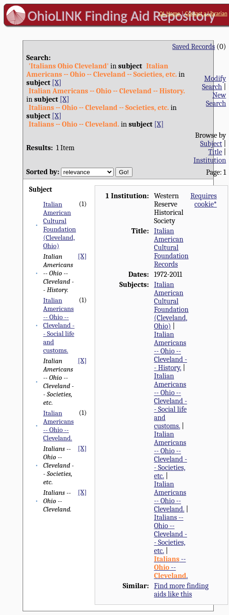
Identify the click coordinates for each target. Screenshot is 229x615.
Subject (211, 144)
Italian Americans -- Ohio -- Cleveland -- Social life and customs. (58, 325)
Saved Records (193, 47)
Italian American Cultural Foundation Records (171, 247)
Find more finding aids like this (181, 590)
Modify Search (214, 82)
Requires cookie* (203, 200)
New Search (216, 99)
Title (215, 152)
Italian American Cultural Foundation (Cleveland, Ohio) (59, 225)
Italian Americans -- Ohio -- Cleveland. (58, 425)
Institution (209, 160)
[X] (56, 83)
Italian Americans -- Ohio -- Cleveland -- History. (170, 351)
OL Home (169, 13)
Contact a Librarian (206, 13)
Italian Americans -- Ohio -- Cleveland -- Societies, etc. (170, 455)
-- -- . (170, 567)
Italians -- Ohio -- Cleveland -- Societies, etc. (170, 534)
